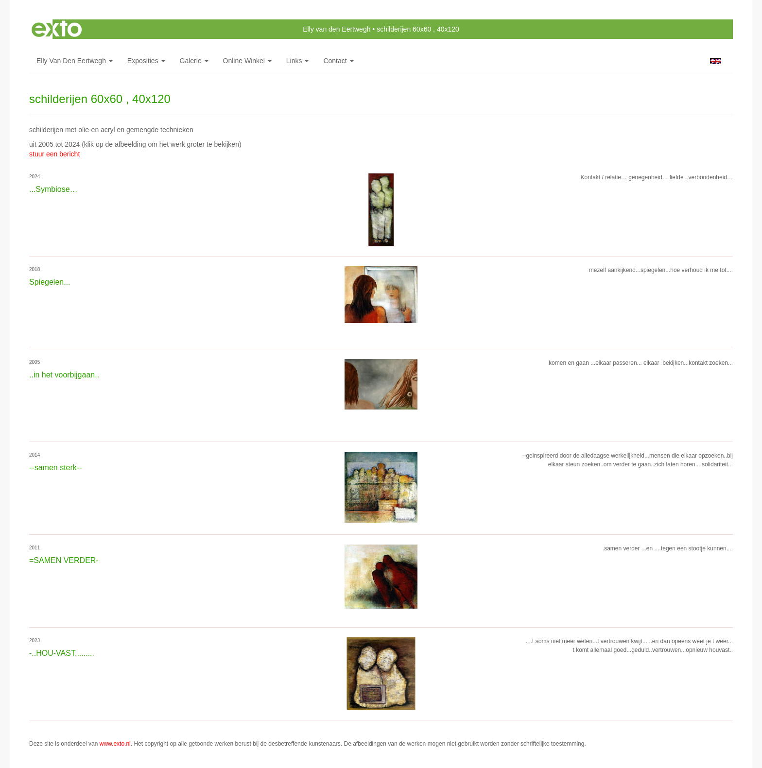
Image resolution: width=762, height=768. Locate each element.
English (715, 61)
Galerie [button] (194, 61)
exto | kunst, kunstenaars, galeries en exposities (56, 29)
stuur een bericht (54, 154)
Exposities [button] (146, 61)
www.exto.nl (115, 743)
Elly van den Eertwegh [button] (74, 61)
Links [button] (297, 61)
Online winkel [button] (247, 61)
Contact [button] (338, 61)
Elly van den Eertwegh (336, 29)
